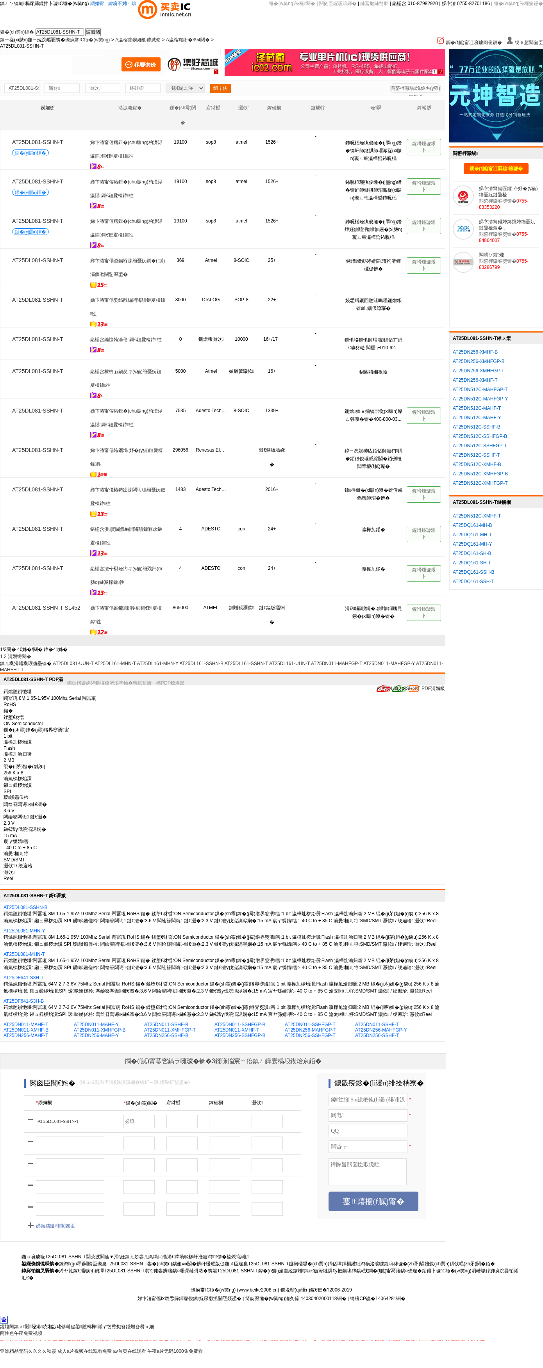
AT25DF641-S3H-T (23, 977)
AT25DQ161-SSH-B (473, 572)
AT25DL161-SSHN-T (246, 663)
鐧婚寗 (97, 3)
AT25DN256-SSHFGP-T (310, 1035)
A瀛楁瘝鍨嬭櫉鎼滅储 (138, 40)
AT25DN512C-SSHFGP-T (480, 445)
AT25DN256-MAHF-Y (96, 1035)
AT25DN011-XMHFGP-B (99, 1030)
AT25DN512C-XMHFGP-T (480, 483)
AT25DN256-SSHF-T (377, 1035)
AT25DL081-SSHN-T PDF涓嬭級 (411, 688)
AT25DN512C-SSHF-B (476, 427)
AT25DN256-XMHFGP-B (478, 361)
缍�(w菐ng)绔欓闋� (292, 3)
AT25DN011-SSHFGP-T (310, 1024)
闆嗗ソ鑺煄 (491, 255)
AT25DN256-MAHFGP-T (310, 1030)
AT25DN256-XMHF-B (475, 352)
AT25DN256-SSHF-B (166, 1035)
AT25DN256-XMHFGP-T (478, 371)
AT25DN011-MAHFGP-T (337, 663)
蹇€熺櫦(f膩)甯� (373, 1201)
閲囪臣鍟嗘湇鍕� (338, 3)
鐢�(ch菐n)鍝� (17, 32)
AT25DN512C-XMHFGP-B (480, 474)
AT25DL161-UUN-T (289, 663)
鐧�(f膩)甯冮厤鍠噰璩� (496, 168)
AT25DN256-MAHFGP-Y (381, 1030)
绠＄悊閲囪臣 (524, 42)
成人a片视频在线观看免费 (84, 1351)
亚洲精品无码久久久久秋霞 (28, 1351)
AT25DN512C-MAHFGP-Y (480, 399)
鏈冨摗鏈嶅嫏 (374, 3)
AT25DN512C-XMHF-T (477, 516)
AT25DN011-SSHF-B (166, 1024)
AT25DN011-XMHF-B (26, 1030)
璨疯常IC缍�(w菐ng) (87, 40)
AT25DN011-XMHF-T (236, 1030)
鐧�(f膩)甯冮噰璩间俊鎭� (469, 42)
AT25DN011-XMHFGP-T (170, 1030)
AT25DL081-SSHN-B (26, 907)
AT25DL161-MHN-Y (158, 663)
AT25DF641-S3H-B (24, 1001)
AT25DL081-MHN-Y (24, 931)
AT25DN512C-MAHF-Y (477, 417)
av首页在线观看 (129, 1351)
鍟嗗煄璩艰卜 (424, 147)
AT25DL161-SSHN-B (201, 663)
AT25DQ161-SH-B (472, 553)
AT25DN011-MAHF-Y (96, 1024)
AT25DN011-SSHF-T (377, 1024)
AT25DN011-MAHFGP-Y (389, 663)
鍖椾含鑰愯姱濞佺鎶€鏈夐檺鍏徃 (126, 339)
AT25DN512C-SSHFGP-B (480, 436)
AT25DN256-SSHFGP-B (239, 1035)
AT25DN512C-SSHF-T (476, 455)
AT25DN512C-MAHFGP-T (480, 389)
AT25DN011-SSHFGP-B (239, 1024)
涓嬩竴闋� (19, 656)
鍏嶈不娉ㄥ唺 (122, 3)
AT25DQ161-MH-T (472, 534)
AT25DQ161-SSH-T (473, 581)
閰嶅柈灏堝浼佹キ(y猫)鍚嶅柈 (415, 89)
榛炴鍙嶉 (238, 1256)
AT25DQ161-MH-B (472, 525)
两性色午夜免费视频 (21, 1333)
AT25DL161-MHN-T (115, 663)
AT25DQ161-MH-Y (472, 544)
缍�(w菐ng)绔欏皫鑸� (518, 3)
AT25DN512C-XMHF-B (477, 464)
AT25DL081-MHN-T (24, 954)
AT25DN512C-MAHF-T (477, 408)
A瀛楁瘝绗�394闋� (188, 40)
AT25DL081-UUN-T (73, 663)
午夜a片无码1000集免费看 (174, 1351)
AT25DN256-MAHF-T (26, 1035)
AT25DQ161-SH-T (472, 563)
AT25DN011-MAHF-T (26, 1024)
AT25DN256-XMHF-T (475, 380)
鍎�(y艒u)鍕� (30, 153)
